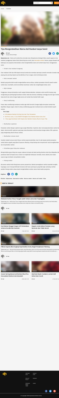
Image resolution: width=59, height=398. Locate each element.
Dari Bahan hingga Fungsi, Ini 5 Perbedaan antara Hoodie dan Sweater (15, 227)
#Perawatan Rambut (18, 178)
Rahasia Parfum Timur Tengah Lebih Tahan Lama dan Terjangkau (23, 199)
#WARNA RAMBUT (28, 178)
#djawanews (9, 178)
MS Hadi (8, 53)
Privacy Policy (27, 379)
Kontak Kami (34, 374)
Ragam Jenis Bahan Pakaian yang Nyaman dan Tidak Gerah (43, 227)
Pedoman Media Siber (27, 385)
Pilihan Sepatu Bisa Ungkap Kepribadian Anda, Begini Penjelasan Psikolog (25, 247)
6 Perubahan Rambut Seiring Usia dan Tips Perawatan (20, 114)
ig (54, 391)
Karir (34, 383)
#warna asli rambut (37, 178)
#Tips (44, 178)
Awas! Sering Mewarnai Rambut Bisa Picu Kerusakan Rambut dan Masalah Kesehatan (14, 276)
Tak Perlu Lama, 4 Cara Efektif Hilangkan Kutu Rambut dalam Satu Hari (25, 116)
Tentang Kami (27, 374)
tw (50, 391)
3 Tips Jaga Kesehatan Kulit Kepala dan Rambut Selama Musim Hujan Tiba (26, 119)
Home (2, 9)
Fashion (8, 9)
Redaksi (35, 378)
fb (46, 391)
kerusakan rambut (39, 60)
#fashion (3, 178)
